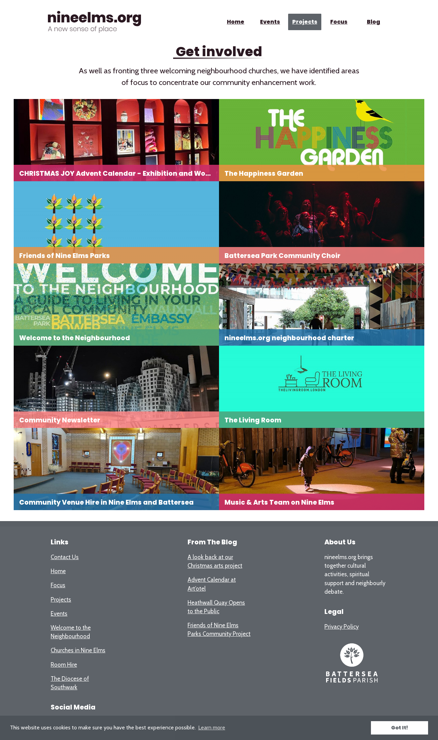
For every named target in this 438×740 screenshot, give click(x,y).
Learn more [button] (211, 727)
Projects (304, 22)
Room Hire (64, 664)
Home (235, 22)
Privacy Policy (341, 626)
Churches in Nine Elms (78, 650)
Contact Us (65, 557)
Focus (339, 22)
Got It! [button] (399, 727)
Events (270, 22)
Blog (373, 22)
